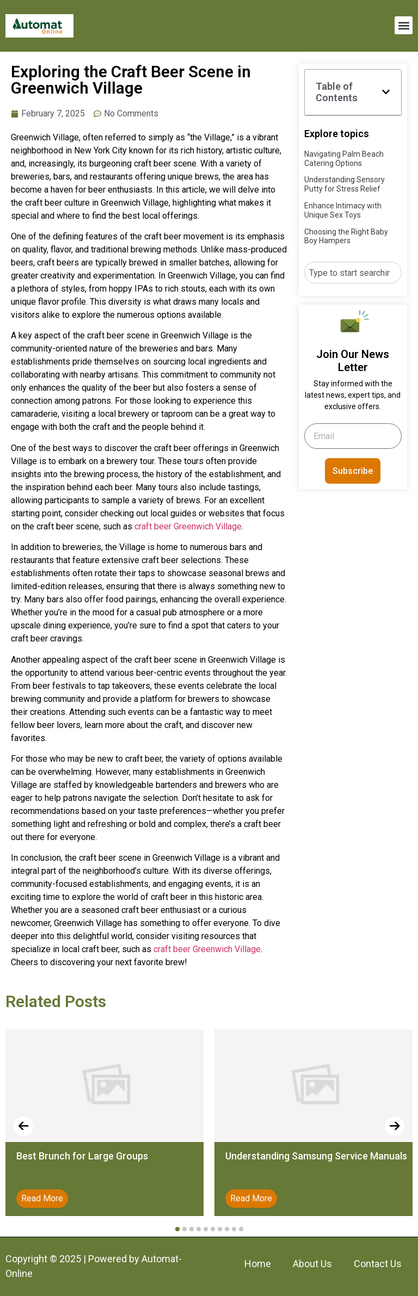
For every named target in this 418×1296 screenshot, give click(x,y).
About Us (312, 1263)
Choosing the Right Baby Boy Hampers (346, 236)
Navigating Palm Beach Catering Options (344, 159)
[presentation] (23, 1126)
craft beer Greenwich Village (188, 526)
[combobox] (353, 272)
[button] (404, 25)
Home (257, 1263)
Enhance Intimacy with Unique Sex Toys (343, 210)
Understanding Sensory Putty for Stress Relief (344, 184)
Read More (42, 1198)
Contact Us (378, 1263)
